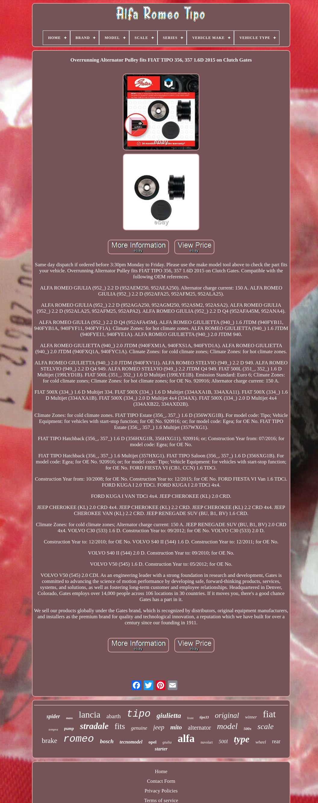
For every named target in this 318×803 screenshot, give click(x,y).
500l (223, 741)
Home (161, 771)
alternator (199, 727)
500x (247, 728)
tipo (139, 714)
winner (251, 717)
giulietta (169, 715)
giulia (167, 742)
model (227, 726)
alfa (186, 738)
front (190, 718)
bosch (107, 741)
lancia (90, 714)
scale (265, 726)
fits (119, 726)
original (227, 715)
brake (49, 740)
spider (53, 716)
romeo (78, 739)
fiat (269, 714)
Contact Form (161, 781)
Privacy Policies (161, 791)
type (242, 739)
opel (152, 742)
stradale (94, 726)
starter (161, 748)
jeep (158, 727)
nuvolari (207, 742)
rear (276, 741)
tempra (53, 729)
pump (69, 728)
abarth (113, 716)
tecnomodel (131, 741)
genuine (139, 728)
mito (176, 727)
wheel (260, 742)
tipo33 (204, 717)
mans (69, 718)
